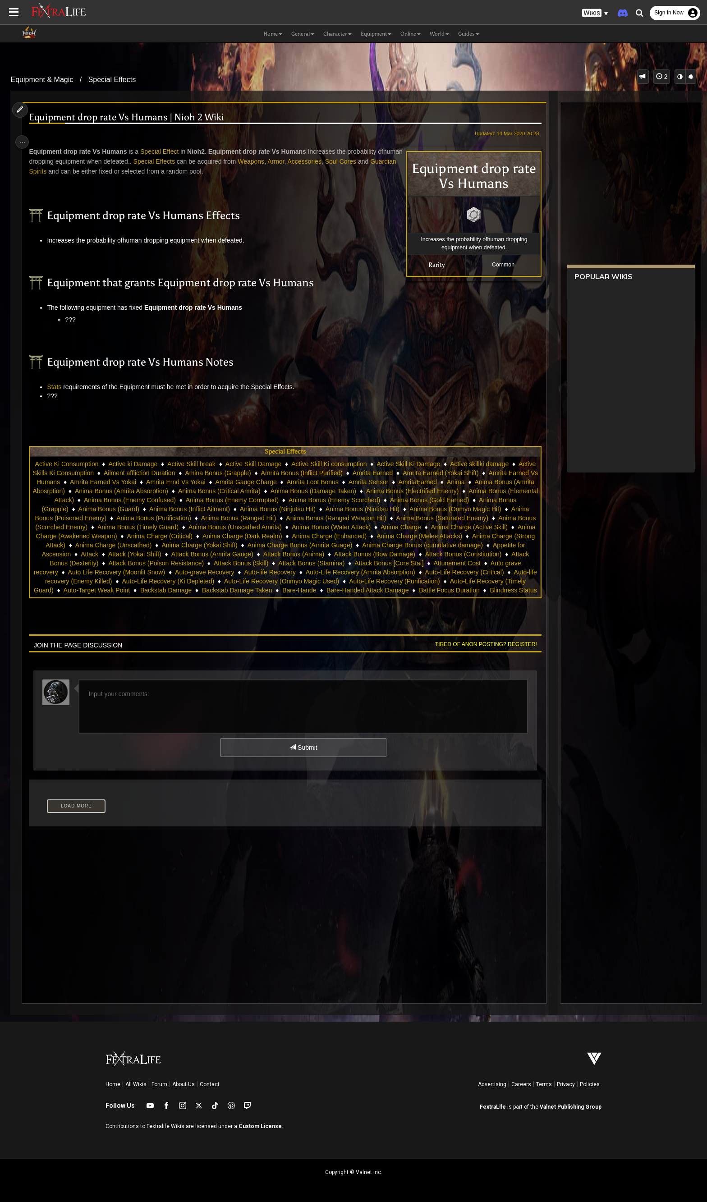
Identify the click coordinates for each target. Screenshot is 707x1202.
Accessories (335, 161)
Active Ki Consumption (92, 464)
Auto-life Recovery (111, 581)
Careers (521, 1084)
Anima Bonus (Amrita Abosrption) (202, 491)
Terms (544, 1084)
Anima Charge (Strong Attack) (290, 545)
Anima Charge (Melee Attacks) (195, 545)
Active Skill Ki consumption (354, 464)
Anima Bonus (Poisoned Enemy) (259, 518)
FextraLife (493, 1107)
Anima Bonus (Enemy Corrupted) (427, 500)
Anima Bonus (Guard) (296, 509)
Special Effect (164, 151)
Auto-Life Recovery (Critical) (305, 581)
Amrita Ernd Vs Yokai (297, 482)
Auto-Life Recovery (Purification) (256, 590)
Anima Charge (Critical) (409, 536)
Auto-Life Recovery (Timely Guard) (360, 590)
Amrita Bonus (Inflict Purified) (365, 473)
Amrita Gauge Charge (367, 482)
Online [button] (410, 34)
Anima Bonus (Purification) (352, 518)
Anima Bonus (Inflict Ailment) (376, 509)
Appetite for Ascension (317, 554)
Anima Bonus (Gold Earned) (140, 509)
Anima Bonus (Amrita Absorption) (305, 491)
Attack (367, 554)
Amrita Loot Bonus (433, 482)
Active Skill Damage (279, 464)
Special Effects (112, 79)
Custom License (260, 1126)
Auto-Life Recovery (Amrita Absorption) (202, 581)
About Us (183, 1084)
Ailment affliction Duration (202, 473)
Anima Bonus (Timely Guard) (356, 527)
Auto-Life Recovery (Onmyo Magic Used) (143, 590)
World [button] (439, 34)
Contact (210, 1084)
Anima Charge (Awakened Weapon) (316, 536)
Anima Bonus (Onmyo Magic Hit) (158, 518)
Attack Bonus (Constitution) (276, 563)
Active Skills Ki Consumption (117, 473)
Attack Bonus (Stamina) (132, 572)
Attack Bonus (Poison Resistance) (449, 563)
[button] (595, 13)
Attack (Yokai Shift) (413, 554)
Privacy (566, 1084)
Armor (306, 161)
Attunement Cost (277, 572)
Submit (303, 747)
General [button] (302, 34)
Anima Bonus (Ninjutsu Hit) (465, 509)
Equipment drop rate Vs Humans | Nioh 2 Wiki (131, 117)
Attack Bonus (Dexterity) (358, 563)
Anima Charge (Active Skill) (217, 536)
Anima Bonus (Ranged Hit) (437, 518)
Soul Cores (371, 161)
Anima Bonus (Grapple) (223, 509)
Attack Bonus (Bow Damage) (187, 563)
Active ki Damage (158, 464)
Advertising (492, 1084)
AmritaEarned (98, 491)
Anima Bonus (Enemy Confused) (326, 500)
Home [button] (272, 34)
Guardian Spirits (68, 171)
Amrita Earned (436, 473)
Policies (590, 1084)
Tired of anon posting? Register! (480, 644)
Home (113, 1084)
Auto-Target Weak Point (451, 590)
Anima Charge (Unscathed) (380, 545)
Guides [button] (468, 34)
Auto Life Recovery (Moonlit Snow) (426, 572)
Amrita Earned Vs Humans (143, 482)
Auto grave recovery (339, 572)
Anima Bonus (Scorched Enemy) (260, 527)
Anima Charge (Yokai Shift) (466, 545)
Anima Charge (149, 536)
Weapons (282, 161)
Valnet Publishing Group (570, 1107)
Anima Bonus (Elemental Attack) (224, 500)
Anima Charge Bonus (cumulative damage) (216, 554)
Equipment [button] (376, 34)
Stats (59, 386)
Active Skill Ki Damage (433, 464)
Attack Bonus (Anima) (106, 563)
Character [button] (337, 34)
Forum (159, 1084)
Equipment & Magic (42, 79)
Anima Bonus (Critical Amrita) (403, 491)
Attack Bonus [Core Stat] (209, 572)
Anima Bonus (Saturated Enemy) (158, 527)
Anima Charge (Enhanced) (105, 545)
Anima (137, 491)
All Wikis (136, 1084)
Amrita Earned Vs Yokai (224, 482)
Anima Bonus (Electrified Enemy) (123, 500)
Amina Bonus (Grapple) (281, 473)
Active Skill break (217, 464)
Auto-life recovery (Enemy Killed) (401, 581)
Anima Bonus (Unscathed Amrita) (453, 527)
